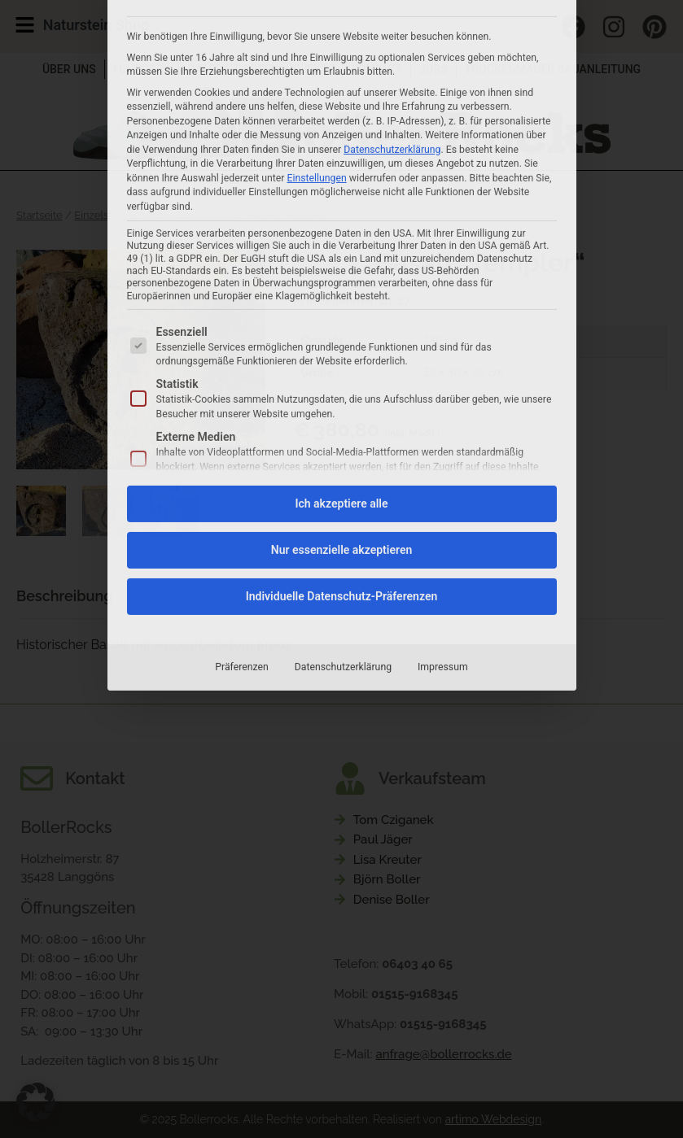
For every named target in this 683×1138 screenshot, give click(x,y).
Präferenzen (241, 461)
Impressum (443, 461)
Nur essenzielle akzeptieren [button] (341, 344)
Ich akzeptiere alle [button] (341, 297)
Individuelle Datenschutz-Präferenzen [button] (342, 390)
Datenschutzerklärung (343, 461)
